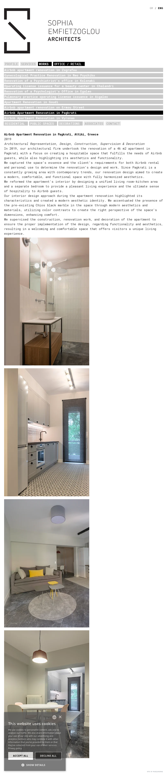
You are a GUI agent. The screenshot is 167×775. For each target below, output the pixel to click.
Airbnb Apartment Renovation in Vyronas (39, 118)
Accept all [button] (20, 756)
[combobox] (54, 717)
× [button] (60, 717)
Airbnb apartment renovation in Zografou (40, 70)
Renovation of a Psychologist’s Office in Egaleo (47, 91)
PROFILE (11, 64)
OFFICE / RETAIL (68, 64)
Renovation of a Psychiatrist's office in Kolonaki (49, 81)
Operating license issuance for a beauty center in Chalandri (59, 86)
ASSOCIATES (94, 123)
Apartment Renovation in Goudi (31, 102)
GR (151, 8)
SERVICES (28, 64)
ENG (160, 8)
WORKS (44, 64)
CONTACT (113, 123)
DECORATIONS (69, 123)
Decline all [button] (48, 756)
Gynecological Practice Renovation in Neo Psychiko (49, 75)
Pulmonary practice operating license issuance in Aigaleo (56, 97)
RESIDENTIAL (15, 123)
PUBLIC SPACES (42, 123)
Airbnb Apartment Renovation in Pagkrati (40, 113)
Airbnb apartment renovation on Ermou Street (44, 107)
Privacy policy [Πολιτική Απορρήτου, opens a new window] (15, 748)
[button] (35, 764)
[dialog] (35, 741)
